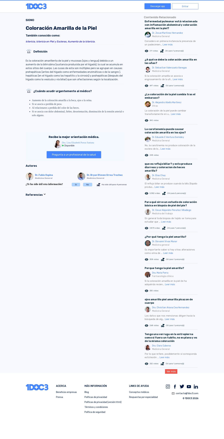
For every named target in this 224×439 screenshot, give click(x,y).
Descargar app (157, 6)
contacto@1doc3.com (185, 393)
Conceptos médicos (139, 392)
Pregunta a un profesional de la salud (74, 154)
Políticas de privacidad (95, 397)
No (87, 184)
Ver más (171, 371)
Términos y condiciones (96, 407)
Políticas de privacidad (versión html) (102, 402)
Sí (76, 184)
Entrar (185, 6)
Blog (86, 392)
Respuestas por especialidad (143, 397)
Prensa (59, 397)
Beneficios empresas (66, 392)
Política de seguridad (94, 412)
